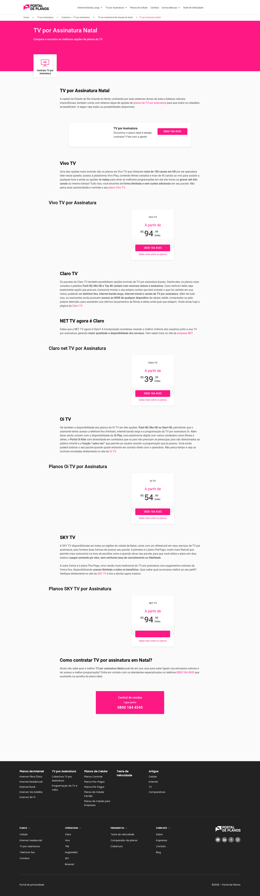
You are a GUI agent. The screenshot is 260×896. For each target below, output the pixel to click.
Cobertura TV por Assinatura (62, 778)
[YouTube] (218, 839)
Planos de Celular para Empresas (97, 803)
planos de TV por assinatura (149, 102)
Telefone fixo (27, 852)
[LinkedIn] (224, 839)
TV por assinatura (30, 846)
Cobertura (117, 846)
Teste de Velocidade (193, 7)
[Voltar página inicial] (36, 7)
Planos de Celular (139, 7)
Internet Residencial (31, 781)
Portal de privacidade (32, 884)
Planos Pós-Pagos (94, 781)
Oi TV (113, 451)
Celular (153, 776)
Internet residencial (31, 840)
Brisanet (69, 864)
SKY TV (102, 573)
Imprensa (161, 840)
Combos (154, 7)
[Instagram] (237, 839)
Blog (158, 852)
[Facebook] (231, 839)
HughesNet (71, 852)
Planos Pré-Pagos (94, 787)
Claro (68, 834)
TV (150, 787)
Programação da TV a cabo (64, 787)
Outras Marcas (169, 7)
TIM (67, 846)
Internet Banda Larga (88, 7)
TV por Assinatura (114, 7)
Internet (153, 781)
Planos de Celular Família (94, 794)
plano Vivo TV (117, 187)
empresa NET (185, 333)
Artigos (154, 771)
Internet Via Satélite (31, 792)
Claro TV (77, 305)
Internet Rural (27, 787)
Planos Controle (93, 776)
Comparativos (157, 792)
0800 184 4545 (172, 131)
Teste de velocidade (122, 834)
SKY (67, 858)
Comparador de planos (124, 840)
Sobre (159, 834)
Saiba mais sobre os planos (153, 254)
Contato (161, 846)
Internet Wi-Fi (27, 797)
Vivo (67, 840)
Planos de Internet (32, 771)
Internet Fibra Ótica (31, 776)
